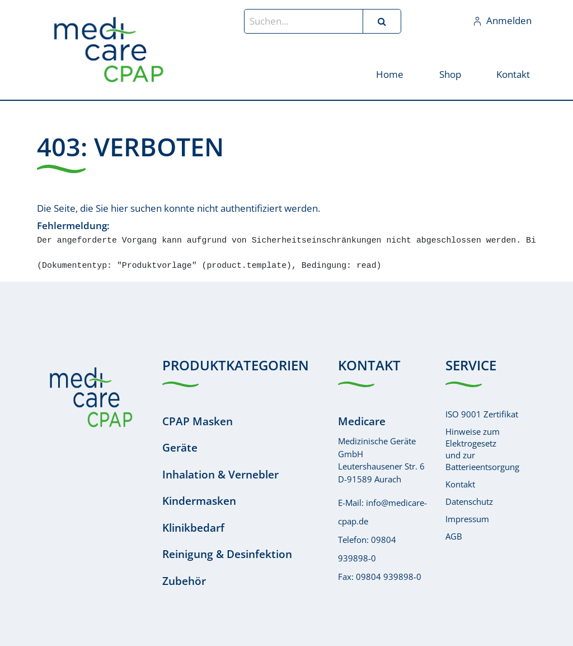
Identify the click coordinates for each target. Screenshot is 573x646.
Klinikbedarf (193, 527)
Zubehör (184, 581)
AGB (453, 536)
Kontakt (460, 484)
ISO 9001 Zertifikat (481, 414)
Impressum (467, 518)
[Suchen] (382, 21)
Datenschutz (469, 501)
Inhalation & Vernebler (220, 474)
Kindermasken (199, 501)
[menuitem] (390, 74)
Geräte (180, 447)
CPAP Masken (197, 421)
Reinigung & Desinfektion (227, 554)
